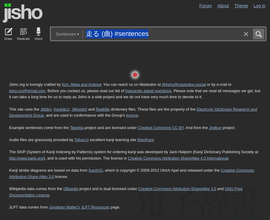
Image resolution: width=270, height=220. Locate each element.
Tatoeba (77, 127)
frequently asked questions (148, 91)
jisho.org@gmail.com (27, 91)
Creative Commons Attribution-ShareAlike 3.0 (177, 188)
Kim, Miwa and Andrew (81, 84)
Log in (259, 5)
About (223, 5)
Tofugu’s (81, 140)
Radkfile (103, 109)
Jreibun (215, 127)
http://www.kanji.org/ (26, 158)
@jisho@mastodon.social (184, 84)
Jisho (23, 13)
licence (132, 115)
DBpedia (70, 188)
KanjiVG (95, 170)
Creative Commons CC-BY (161, 127)
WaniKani (145, 140)
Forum (205, 5)
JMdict (46, 109)
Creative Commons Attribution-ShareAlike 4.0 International (178, 158)
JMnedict (79, 109)
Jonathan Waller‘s (64, 207)
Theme (241, 5)
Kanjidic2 (61, 109)
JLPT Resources (95, 207)
